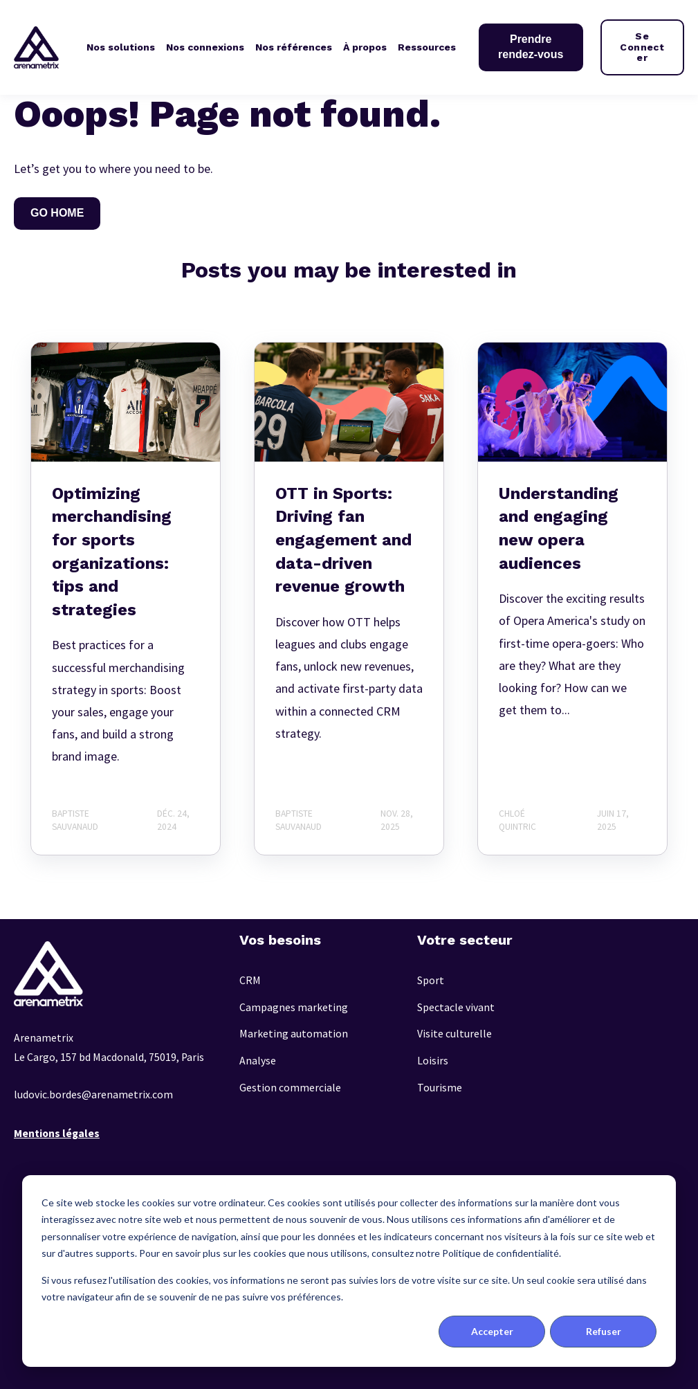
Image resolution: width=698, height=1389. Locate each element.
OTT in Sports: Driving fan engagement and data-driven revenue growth (343, 540)
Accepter (492, 1331)
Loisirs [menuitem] (432, 1060)
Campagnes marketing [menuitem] (293, 1007)
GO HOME (57, 213)
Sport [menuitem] (430, 980)
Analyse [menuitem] (257, 1060)
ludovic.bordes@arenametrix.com (93, 1094)
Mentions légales (57, 1133)
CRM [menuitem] (250, 980)
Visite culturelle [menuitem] (454, 1034)
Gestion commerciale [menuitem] (290, 1087)
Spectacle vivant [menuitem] (456, 1007)
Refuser (603, 1331)
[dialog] (349, 1271)
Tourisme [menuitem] (439, 1087)
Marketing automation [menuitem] (293, 1034)
